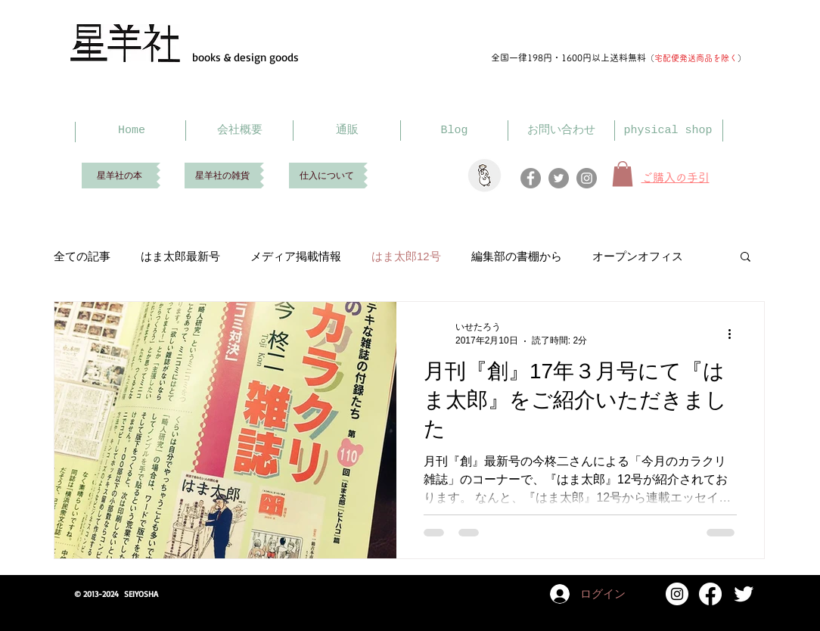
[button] (745, 258)
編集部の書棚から (516, 256)
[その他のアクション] (734, 334)
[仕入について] (326, 175)
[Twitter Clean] (743, 594)
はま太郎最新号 (180, 256)
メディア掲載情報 (295, 256)
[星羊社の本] (119, 175)
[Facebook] (530, 178)
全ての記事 (82, 256)
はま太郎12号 (406, 256)
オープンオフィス (637, 256)
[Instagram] (586, 178)
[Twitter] (558, 178)
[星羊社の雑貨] (222, 175)
